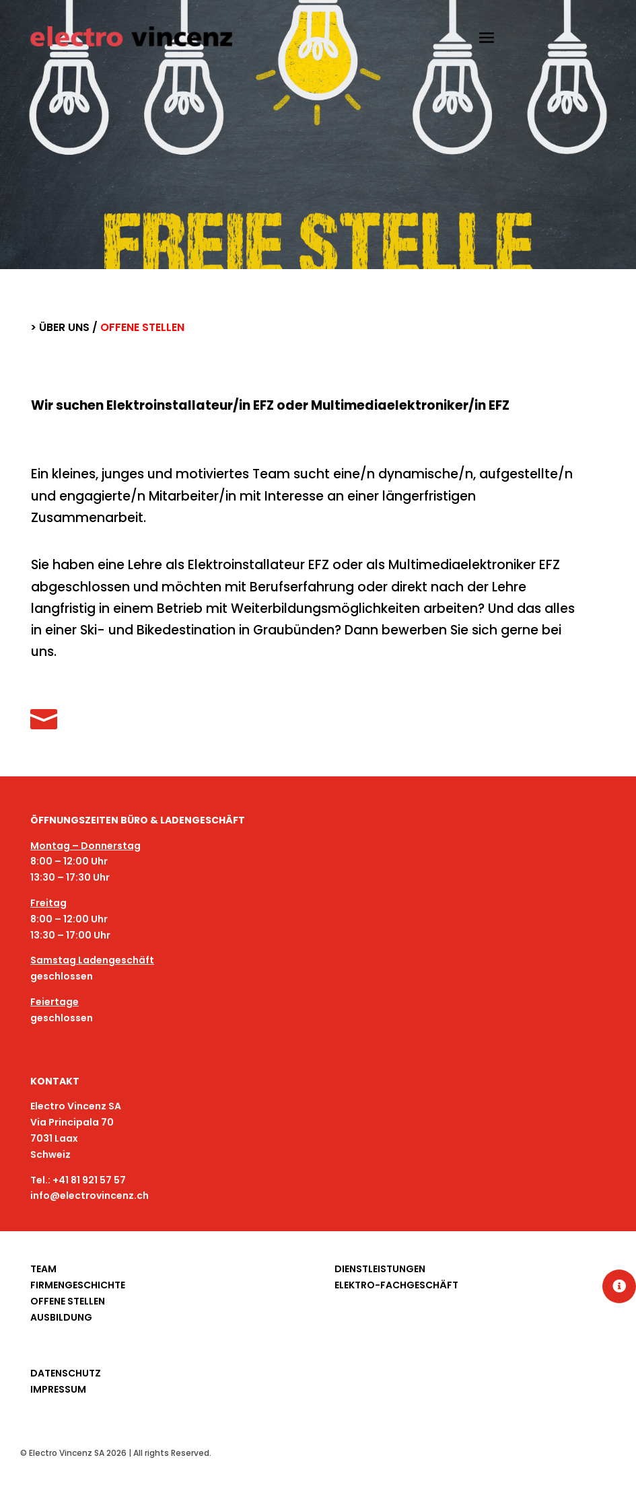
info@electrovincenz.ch (89, 1195)
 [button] (619, 1286)
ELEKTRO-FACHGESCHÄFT (396, 1285)
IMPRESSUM (58, 1389)
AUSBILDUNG (61, 1317)
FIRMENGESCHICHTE (77, 1285)
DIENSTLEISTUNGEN (379, 1269)
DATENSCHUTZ (65, 1373)
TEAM (43, 1269)
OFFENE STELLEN (67, 1301)
